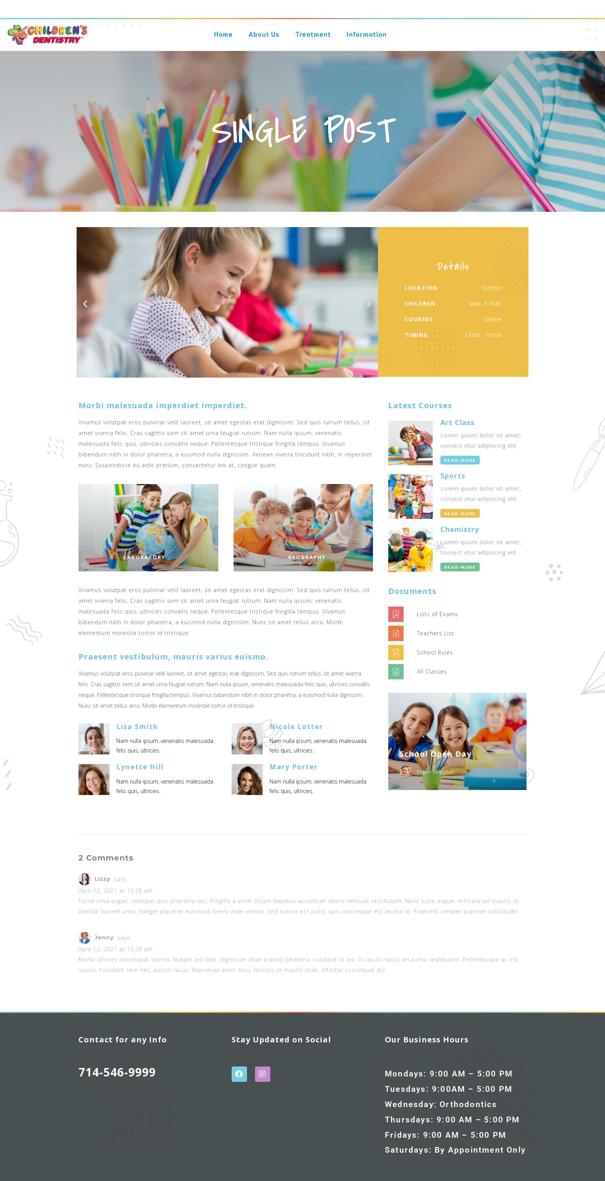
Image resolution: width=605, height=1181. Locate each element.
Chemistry (459, 529)
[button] (85, 304)
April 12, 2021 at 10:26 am (115, 890)
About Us (264, 29)
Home (223, 29)
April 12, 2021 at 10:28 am (115, 949)
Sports (452, 475)
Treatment (313, 29)
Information (367, 29)
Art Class (457, 422)
